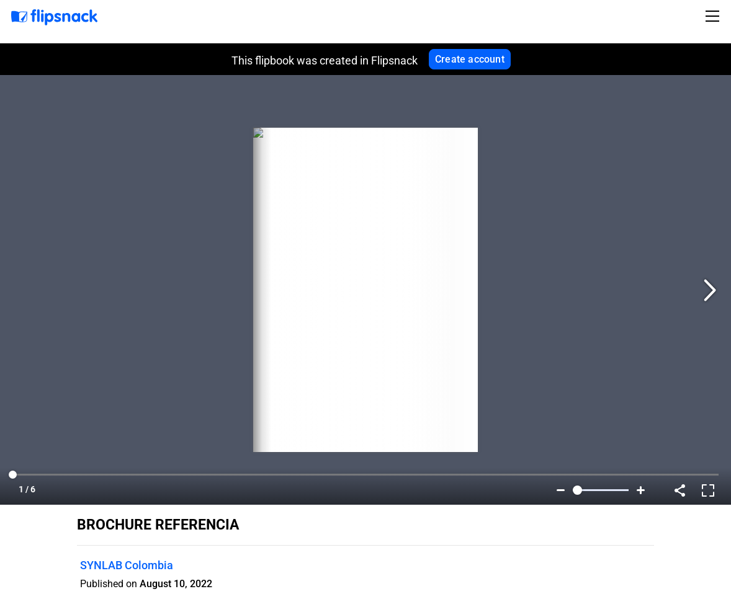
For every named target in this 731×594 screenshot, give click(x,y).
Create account (470, 59)
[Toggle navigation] (714, 16)
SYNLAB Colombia (126, 565)
